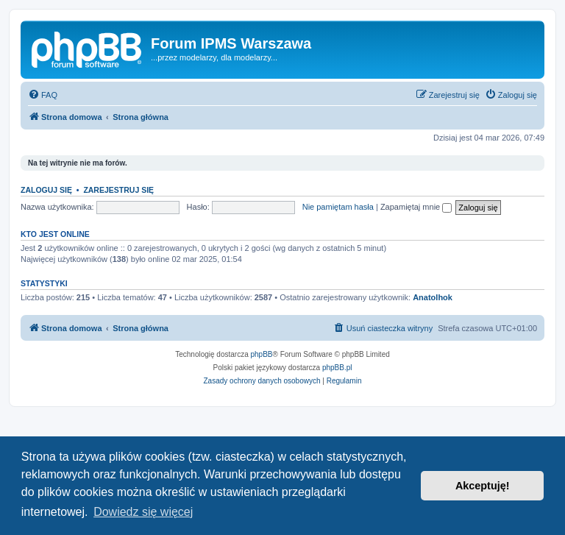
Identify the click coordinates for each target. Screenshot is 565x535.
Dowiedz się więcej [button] (143, 512)
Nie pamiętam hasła (338, 206)
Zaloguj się (46, 189)
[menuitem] (42, 95)
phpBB (262, 354)
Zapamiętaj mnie (416, 206)
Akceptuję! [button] (482, 486)
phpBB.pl (337, 368)
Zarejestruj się (118, 189)
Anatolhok (432, 297)
